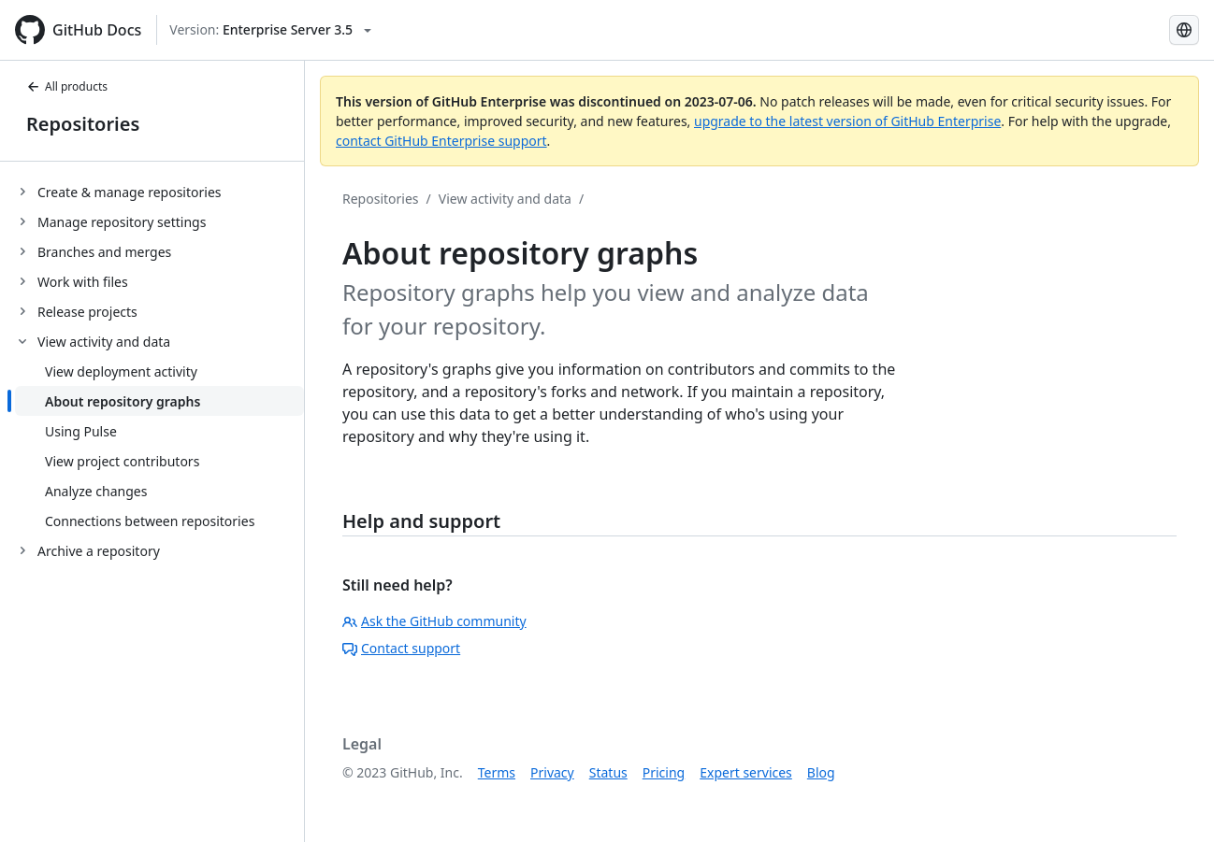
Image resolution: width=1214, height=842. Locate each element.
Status (608, 772)
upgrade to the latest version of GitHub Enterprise (847, 121)
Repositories (82, 123)
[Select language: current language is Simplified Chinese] (1184, 30)
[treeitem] (159, 192)
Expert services (746, 772)
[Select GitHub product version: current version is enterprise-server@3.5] (270, 30)
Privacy (552, 772)
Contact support (401, 648)
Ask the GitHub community (434, 621)
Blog (821, 772)
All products (67, 86)
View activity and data (505, 198)
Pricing (664, 772)
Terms (496, 772)
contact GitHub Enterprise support (441, 141)
